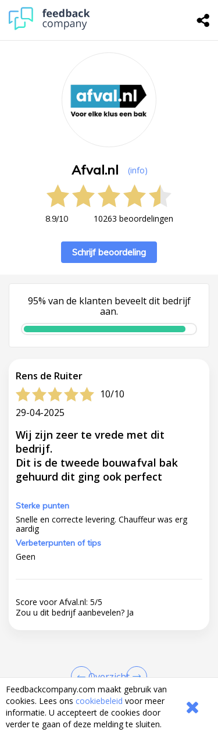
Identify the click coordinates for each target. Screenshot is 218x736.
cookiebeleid (99, 700)
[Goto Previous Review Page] (84, 676)
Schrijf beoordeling (109, 252)
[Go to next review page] (134, 676)
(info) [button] (138, 170)
